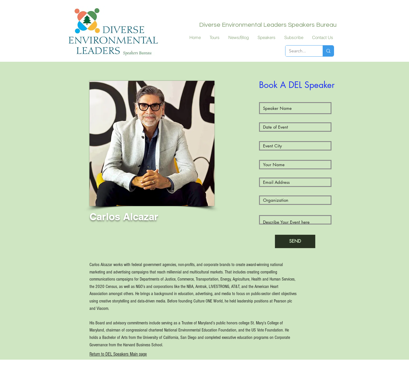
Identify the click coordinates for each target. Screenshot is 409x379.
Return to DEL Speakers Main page (118, 354)
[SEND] (295, 241)
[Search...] (300, 51)
